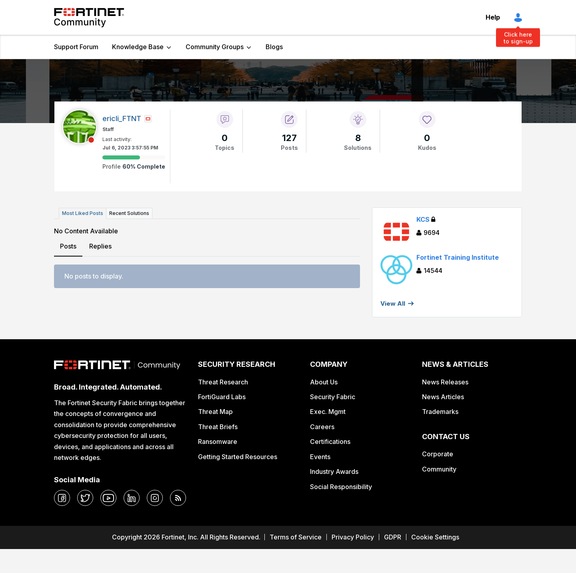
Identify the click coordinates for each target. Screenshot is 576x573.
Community (439, 469)
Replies (100, 246)
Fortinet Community (89, 18)
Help (493, 17)
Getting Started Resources (237, 457)
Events (320, 457)
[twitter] (85, 498)
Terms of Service (296, 537)
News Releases (445, 382)
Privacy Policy (353, 537)
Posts (68, 246)
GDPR (392, 537)
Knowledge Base (138, 47)
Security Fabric (332, 397)
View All (392, 303)
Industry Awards (334, 472)
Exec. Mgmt (328, 412)
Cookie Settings (435, 537)
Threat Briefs (218, 427)
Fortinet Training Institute (457, 257)
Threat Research (223, 382)
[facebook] (62, 498)
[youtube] (108, 498)
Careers (322, 427)
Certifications (330, 442)
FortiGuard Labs (222, 397)
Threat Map (215, 412)
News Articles (443, 397)
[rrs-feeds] (178, 498)
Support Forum (76, 47)
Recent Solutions (129, 213)
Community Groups (215, 47)
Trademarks (440, 412)
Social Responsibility (341, 487)
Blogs (274, 47)
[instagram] (155, 498)
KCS (425, 219)
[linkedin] (132, 498)
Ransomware (217, 442)
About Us (324, 382)
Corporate (437, 454)
